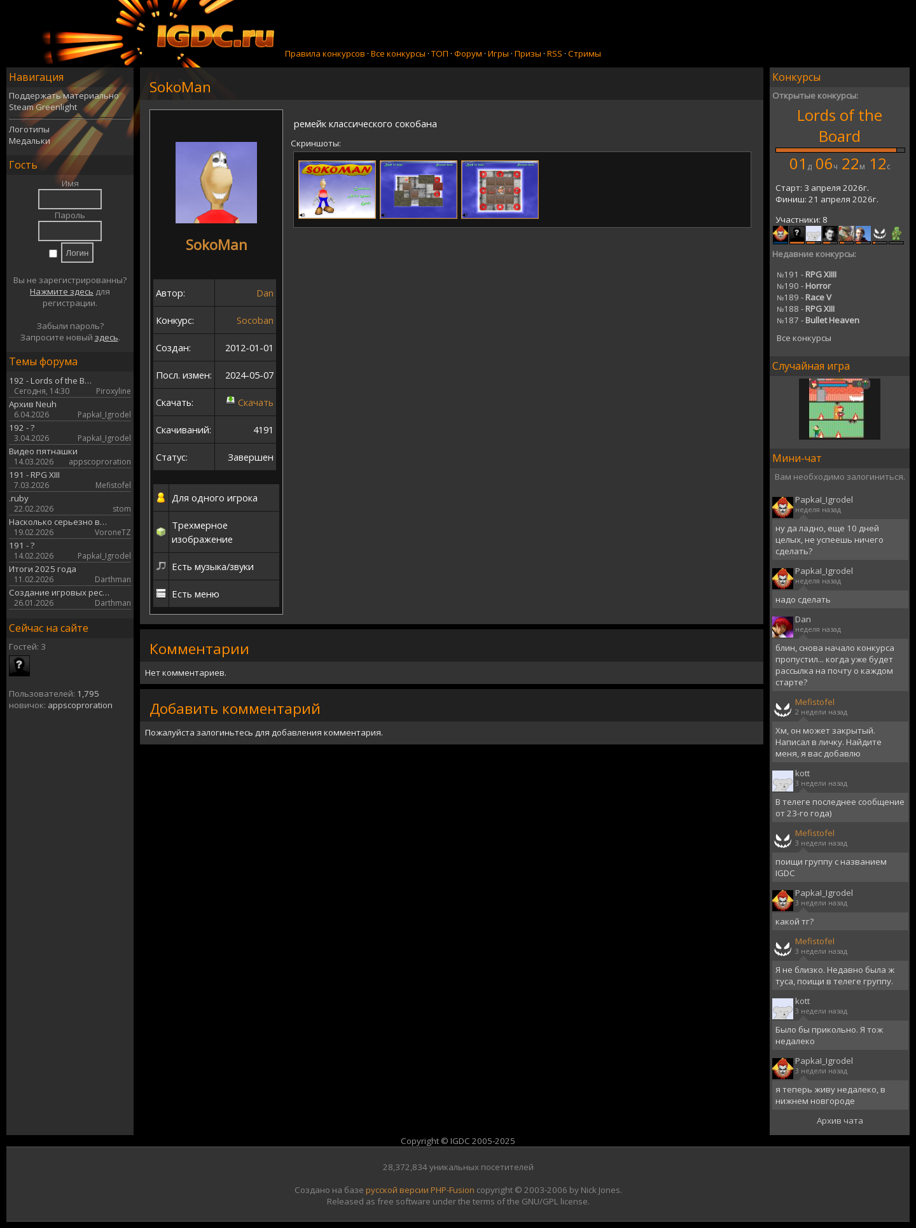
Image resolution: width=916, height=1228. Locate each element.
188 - (806, 308)
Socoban (255, 320)
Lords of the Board (839, 125)
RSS (554, 53)
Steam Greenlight (43, 107)
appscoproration (80, 705)
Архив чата (840, 1120)
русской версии (397, 1190)
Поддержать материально (64, 95)
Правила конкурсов (325, 53)
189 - (804, 297)
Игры (498, 53)
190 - (804, 285)
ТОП (439, 53)
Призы (528, 53)
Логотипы (29, 129)
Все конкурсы (398, 53)
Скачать (256, 402)
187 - (818, 320)
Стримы (584, 53)
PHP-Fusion (453, 1190)
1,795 (88, 693)
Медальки (29, 140)
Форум (468, 53)
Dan (265, 292)
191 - (806, 274)
